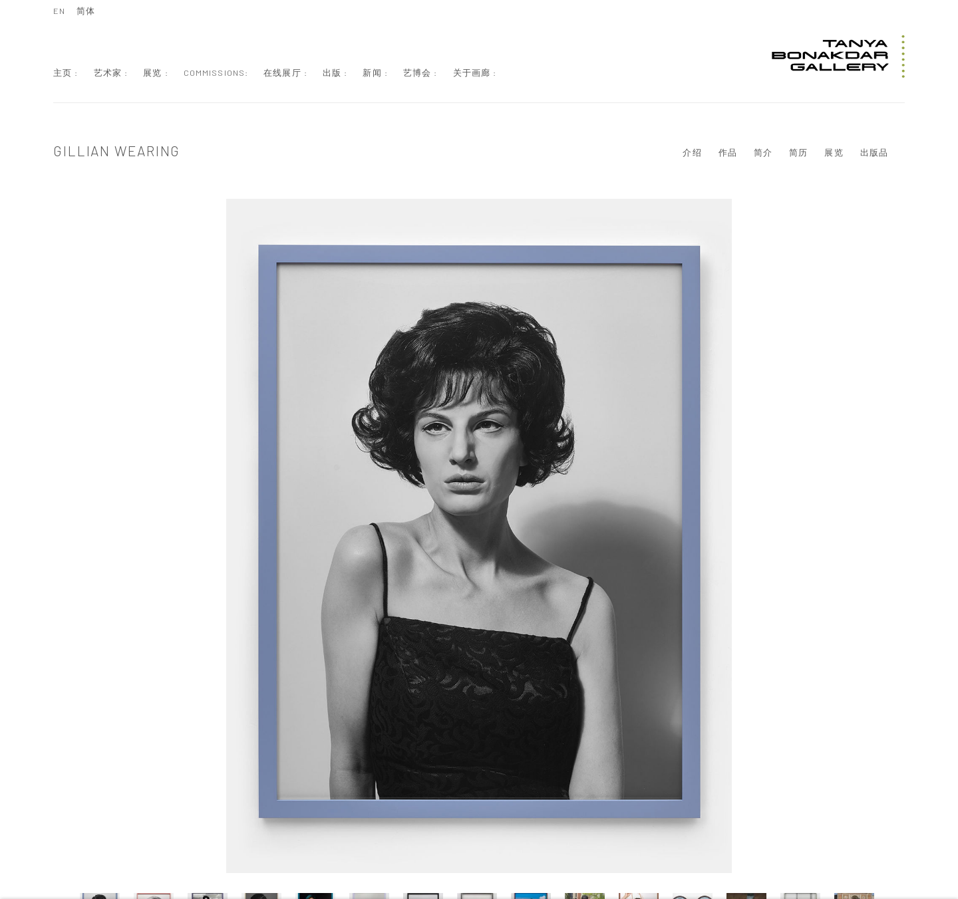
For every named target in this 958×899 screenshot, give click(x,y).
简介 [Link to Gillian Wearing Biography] (763, 152)
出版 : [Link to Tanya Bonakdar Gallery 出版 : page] (335, 72)
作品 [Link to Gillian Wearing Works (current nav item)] (727, 152)
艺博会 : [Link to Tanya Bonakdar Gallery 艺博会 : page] (420, 72)
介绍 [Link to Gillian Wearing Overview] (692, 152)
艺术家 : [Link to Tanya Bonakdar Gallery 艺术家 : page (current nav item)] (111, 72)
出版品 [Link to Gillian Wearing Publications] (874, 152)
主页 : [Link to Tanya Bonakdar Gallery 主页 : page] (66, 72)
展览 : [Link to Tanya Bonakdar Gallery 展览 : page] (155, 72)
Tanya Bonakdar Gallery (838, 56)
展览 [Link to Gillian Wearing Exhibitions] (833, 152)
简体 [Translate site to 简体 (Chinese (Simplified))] (86, 10)
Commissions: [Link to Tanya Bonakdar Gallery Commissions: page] (216, 72)
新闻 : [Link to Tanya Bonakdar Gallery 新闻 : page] (375, 72)
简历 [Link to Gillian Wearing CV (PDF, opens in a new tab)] (798, 152)
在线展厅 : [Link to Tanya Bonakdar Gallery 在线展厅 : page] (285, 72)
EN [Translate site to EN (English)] (59, 10)
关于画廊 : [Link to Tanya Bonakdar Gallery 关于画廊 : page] (475, 72)
